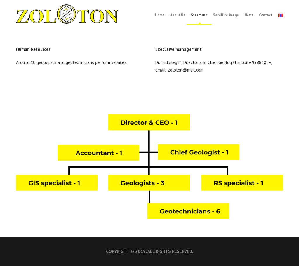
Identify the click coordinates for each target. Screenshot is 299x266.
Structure (199, 15)
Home (159, 15)
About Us (177, 15)
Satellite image (226, 15)
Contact (265, 15)
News (249, 15)
